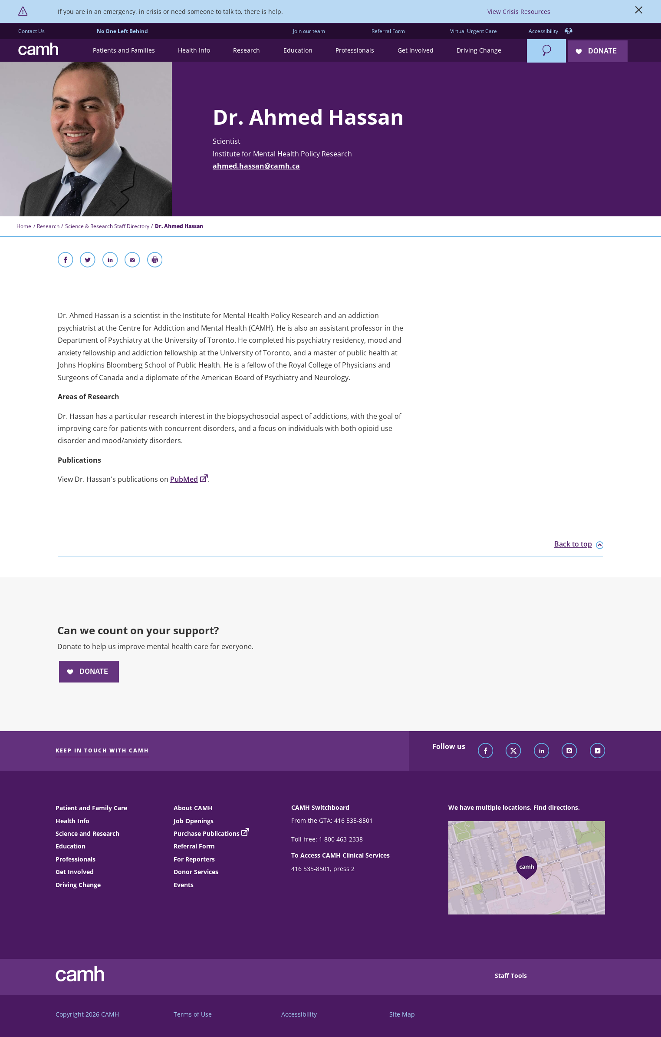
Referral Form (388, 31)
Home (23, 226)
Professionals (75, 859)
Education (71, 846)
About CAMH (193, 808)
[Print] (155, 261)
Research (48, 226)
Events (184, 885)
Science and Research (87, 833)
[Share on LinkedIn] (110, 261)
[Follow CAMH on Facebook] (485, 751)
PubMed (189, 479)
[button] (123, 50)
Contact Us (31, 31)
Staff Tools (511, 975)
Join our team (309, 31)
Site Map (402, 1014)
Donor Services (196, 872)
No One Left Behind (122, 31)
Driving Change (78, 885)
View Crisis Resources (518, 11)
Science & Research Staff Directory (107, 226)
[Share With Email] (132, 261)
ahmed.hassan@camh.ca (256, 166)
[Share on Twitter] (87, 261)
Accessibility (550, 31)
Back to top (579, 544)
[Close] (639, 12)
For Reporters (194, 859)
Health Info (72, 821)
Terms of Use (193, 1014)
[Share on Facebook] (65, 261)
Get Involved (75, 872)
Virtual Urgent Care (473, 31)
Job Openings (194, 821)
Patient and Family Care (91, 808)
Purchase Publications (207, 833)
